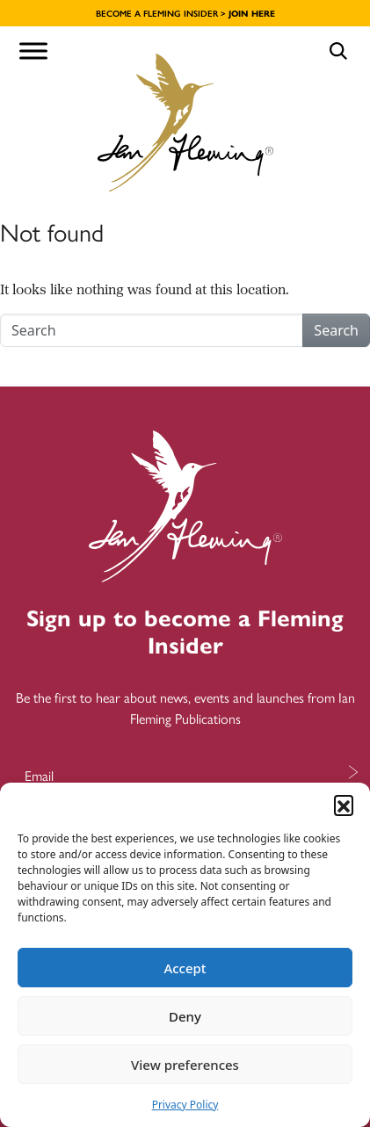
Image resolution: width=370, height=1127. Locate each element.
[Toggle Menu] (33, 50)
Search (336, 330)
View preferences (185, 1064)
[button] (343, 804)
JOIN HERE (252, 13)
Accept (184, 968)
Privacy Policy (185, 1104)
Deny (185, 1016)
